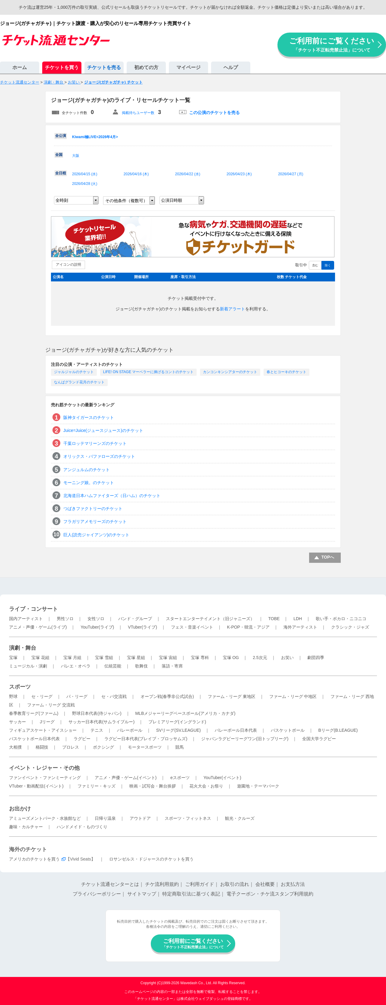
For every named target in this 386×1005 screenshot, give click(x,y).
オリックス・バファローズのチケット (99, 456)
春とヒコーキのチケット (286, 372)
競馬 (179, 747)
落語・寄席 (172, 666)
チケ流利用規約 (162, 884)
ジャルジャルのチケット (74, 372)
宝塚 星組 (136, 657)
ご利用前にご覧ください (331, 44)
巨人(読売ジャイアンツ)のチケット (96, 534)
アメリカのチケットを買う (34, 859)
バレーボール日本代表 (236, 730)
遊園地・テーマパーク (258, 786)
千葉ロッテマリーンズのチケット (95, 443)
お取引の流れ (234, 884)
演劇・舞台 (22, 648)
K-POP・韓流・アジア (248, 627)
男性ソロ (65, 618)
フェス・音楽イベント (192, 627)
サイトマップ (141, 893)
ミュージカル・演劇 (28, 666)
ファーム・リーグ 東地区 (231, 696)
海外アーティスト (300, 627)
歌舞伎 (141, 666)
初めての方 (146, 67)
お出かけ (20, 809)
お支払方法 (293, 884)
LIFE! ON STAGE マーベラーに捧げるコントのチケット (148, 372)
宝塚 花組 (40, 657)
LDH (297, 618)
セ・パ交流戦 (114, 696)
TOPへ (327, 557)
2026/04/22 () (187, 174)
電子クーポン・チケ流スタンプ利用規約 (269, 893)
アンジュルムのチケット (86, 469)
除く (328, 265)
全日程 (60, 173)
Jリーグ (47, 721)
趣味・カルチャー (26, 826)
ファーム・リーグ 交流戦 (51, 704)
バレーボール (129, 730)
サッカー (17, 721)
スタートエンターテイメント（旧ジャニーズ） (210, 618)
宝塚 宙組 (168, 657)
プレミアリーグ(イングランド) (177, 721)
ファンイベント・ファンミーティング (45, 777)
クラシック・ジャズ (350, 627)
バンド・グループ (135, 618)
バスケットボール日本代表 (34, 738)
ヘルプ (230, 67)
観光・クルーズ (240, 818)
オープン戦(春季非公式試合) (167, 696)
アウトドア (140, 818)
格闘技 (42, 747)
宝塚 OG (231, 657)
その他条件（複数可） (126, 200)
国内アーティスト (26, 618)
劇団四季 (315, 657)
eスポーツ (180, 777)
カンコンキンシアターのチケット (230, 372)
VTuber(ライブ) (142, 627)
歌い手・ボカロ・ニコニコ (341, 618)
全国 (58, 155)
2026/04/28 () (84, 184)
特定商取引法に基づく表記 (191, 893)
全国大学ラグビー (319, 738)
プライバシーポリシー (97, 893)
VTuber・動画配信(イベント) (36, 786)
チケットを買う (62, 67)
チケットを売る (104, 67)
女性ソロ (95, 618)
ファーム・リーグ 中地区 (293, 696)
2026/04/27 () (290, 174)
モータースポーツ (145, 747)
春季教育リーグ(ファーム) (33, 713)
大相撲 (15, 747)
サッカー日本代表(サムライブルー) (101, 721)
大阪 (75, 156)
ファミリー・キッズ (96, 786)
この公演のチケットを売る (214, 112)
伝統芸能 (112, 666)
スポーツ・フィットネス (188, 818)
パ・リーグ (76, 696)
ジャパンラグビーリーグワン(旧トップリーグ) (244, 738)
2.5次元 (260, 657)
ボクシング (103, 747)
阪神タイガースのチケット (88, 417)
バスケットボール (288, 730)
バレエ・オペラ (75, 666)
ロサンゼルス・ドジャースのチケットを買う (151, 859)
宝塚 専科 (200, 657)
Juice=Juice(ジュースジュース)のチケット (103, 430)
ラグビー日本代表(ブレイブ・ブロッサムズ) (145, 738)
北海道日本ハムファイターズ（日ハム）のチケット (111, 495)
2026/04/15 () (84, 174)
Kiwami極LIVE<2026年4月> (95, 137)
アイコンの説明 (68, 264)
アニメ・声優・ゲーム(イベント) (126, 777)
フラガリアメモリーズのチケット (95, 521)
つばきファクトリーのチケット (92, 508)
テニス (96, 730)
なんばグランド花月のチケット (79, 382)
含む (315, 265)
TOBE (274, 618)
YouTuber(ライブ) (97, 627)
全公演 (60, 136)
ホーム (19, 67)
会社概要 (265, 884)
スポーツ (20, 687)
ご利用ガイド (199, 884)
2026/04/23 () (239, 174)
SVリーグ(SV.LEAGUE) (178, 730)
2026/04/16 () (136, 174)
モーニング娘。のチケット (88, 482)
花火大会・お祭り (206, 786)
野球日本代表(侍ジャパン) (96, 713)
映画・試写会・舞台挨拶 (152, 786)
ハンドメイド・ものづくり (82, 826)
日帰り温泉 (105, 818)
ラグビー (82, 738)
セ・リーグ (41, 696)
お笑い (287, 657)
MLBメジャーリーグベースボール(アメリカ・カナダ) (185, 713)
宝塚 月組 (72, 657)
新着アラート (232, 308)
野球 (13, 696)
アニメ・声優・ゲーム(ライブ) (38, 627)
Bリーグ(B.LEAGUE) (338, 730)
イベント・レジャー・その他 (44, 768)
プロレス (70, 747)
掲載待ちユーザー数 (138, 113)
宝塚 (13, 657)
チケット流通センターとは (110, 884)
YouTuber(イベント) (222, 777)
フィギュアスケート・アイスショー (43, 730)
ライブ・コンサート (33, 609)
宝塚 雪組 (104, 657)
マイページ (188, 67)
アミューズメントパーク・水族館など (45, 818)
